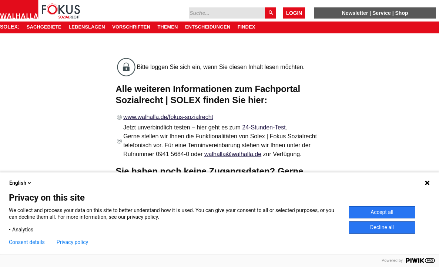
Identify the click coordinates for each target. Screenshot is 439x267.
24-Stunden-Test (263, 127)
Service (381, 13)
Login (294, 13)
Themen (167, 27)
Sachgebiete (44, 27)
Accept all (382, 212)
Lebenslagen (86, 27)
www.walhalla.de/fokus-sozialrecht (168, 117)
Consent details (27, 242)
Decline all (382, 227)
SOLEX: (9, 27)
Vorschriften (131, 27)
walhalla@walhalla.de (232, 154)
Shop (401, 13)
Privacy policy (72, 242)
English (20, 183)
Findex (246, 27)
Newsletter (355, 13)
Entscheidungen (207, 27)
